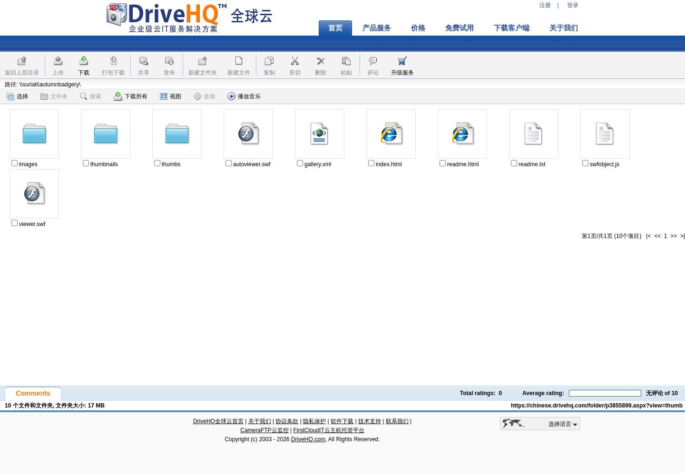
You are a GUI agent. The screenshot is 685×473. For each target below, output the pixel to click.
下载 (83, 72)
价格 (418, 28)
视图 (170, 96)
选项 (204, 96)
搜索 (90, 96)
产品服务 (376, 28)
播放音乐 (244, 96)
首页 (335, 28)
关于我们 (563, 28)
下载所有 (130, 96)
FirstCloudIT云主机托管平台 (328, 430)
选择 (17, 96)
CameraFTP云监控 (264, 430)
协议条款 (286, 421)
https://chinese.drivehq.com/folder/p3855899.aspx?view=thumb (597, 405)
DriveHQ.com (308, 439)
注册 (545, 5)
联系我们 (397, 421)
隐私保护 (314, 421)
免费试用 (459, 28)
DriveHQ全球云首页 (218, 421)
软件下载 (342, 421)
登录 (572, 5)
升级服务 (402, 72)
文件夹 (54, 96)
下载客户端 (511, 28)
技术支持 (369, 421)
